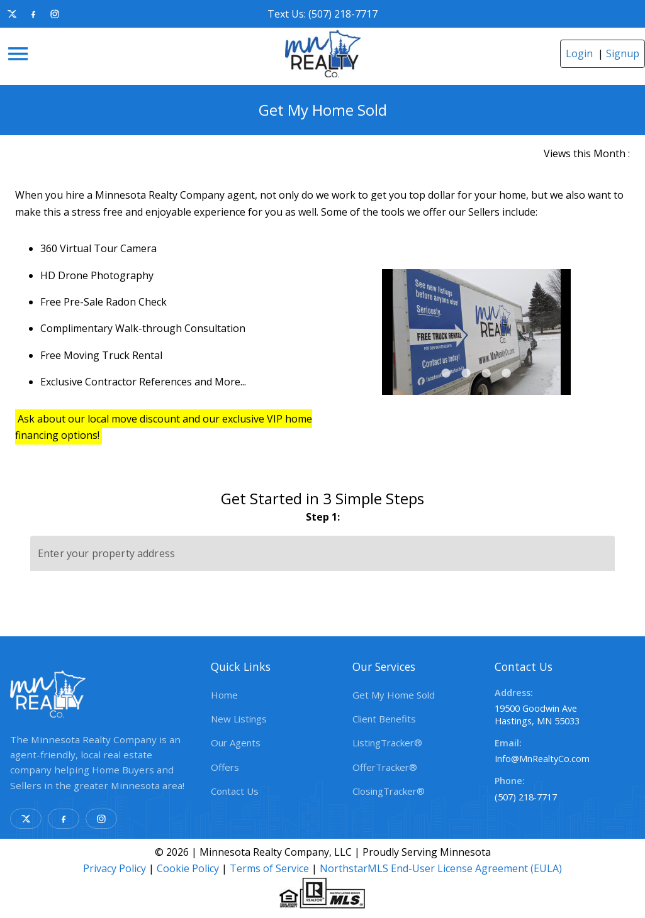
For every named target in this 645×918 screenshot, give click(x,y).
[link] (323, 53)
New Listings (239, 718)
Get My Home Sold (393, 694)
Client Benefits (384, 718)
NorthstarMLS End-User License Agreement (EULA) (441, 868)
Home (224, 694)
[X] (12, 14)
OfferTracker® (384, 767)
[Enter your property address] (322, 553)
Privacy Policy (114, 868)
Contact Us (235, 791)
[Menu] (18, 54)
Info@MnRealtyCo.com (542, 759)
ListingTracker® (387, 742)
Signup (622, 53)
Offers (225, 767)
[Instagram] (55, 14)
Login (579, 53)
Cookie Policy (188, 868)
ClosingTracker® (388, 791)
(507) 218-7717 (526, 797)
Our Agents (236, 742)
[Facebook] (33, 14)
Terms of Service (269, 868)
